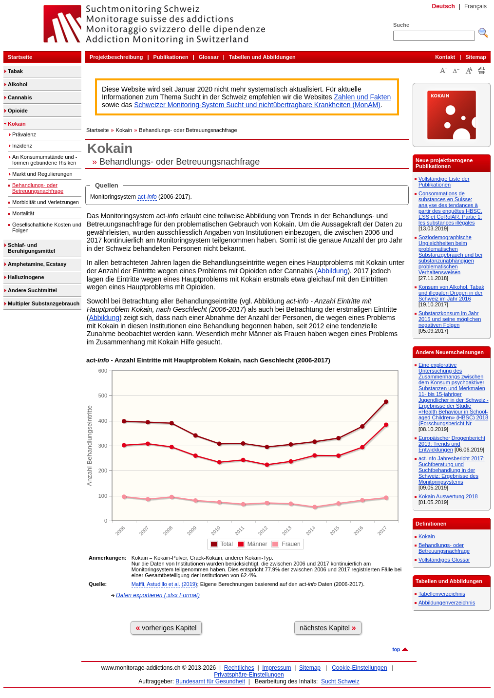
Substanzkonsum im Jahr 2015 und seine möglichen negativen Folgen (449, 319)
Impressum (276, 667)
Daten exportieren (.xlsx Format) (158, 595)
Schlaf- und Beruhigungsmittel (31, 248)
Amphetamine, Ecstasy (37, 264)
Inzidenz (22, 146)
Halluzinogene (26, 277)
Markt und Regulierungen (42, 174)
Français (475, 6)
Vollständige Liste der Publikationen (444, 182)
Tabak (15, 71)
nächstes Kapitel (328, 627)
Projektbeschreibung (116, 57)
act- (146, 196)
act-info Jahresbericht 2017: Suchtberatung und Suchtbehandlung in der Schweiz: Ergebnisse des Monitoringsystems (451, 470)
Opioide (18, 110)
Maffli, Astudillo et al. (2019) (164, 584)
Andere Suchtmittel (32, 290)
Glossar (209, 57)
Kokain (17, 124)
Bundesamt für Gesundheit (210, 681)
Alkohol (17, 84)
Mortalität (23, 213)
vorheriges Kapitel (166, 627)
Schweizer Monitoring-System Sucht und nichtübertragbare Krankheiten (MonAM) (257, 105)
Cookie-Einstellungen (359, 667)
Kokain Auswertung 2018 (448, 496)
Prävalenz (24, 134)
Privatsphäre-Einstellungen (249, 674)
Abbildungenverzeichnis (446, 602)
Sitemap (475, 57)
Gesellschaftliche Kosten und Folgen (46, 227)
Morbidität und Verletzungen (45, 202)
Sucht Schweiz (340, 681)
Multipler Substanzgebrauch (43, 303)
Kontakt (445, 57)
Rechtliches (239, 667)
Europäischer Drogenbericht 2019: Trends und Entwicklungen (451, 444)
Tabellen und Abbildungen (262, 57)
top (396, 649)
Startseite (20, 57)
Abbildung (332, 271)
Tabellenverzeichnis (441, 594)
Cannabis (20, 97)
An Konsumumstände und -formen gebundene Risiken (44, 160)
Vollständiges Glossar (444, 560)
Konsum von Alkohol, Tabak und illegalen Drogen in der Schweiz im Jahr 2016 (451, 293)
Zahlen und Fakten (362, 97)
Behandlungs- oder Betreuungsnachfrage (37, 188)
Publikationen (171, 57)
